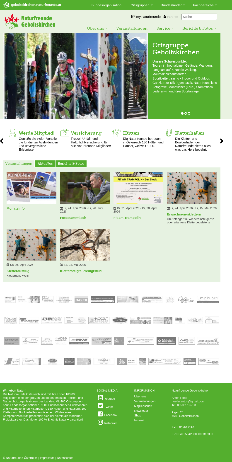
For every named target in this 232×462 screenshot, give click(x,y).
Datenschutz (65, 458)
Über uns (95, 28)
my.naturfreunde (146, 17)
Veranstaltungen (131, 28)
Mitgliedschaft (143, 406)
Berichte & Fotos (197, 28)
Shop (137, 415)
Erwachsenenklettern (184, 214)
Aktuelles (45, 164)
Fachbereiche (203, 5)
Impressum (47, 458)
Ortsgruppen (139, 5)
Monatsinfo (16, 208)
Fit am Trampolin (127, 218)
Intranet (171, 17)
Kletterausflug (18, 271)
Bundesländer (171, 5)
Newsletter (141, 410)
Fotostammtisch (73, 218)
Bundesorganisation (107, 5)
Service (163, 28)
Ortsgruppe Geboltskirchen (176, 48)
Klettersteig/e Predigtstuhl (81, 271)
